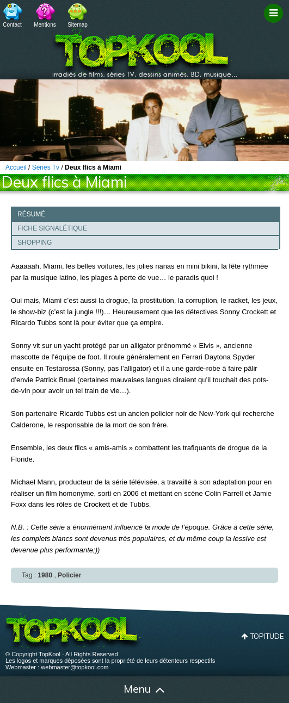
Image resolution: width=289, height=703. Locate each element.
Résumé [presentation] (31, 214)
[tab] (145, 214)
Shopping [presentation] (34, 242)
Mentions (45, 25)
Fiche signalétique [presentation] (52, 228)
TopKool (144, 49)
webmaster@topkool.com (74, 667)
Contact (12, 25)
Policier (69, 575)
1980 (45, 575)
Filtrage (275, 23)
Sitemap (77, 25)
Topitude (267, 636)
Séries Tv (45, 167)
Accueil (22, 690)
